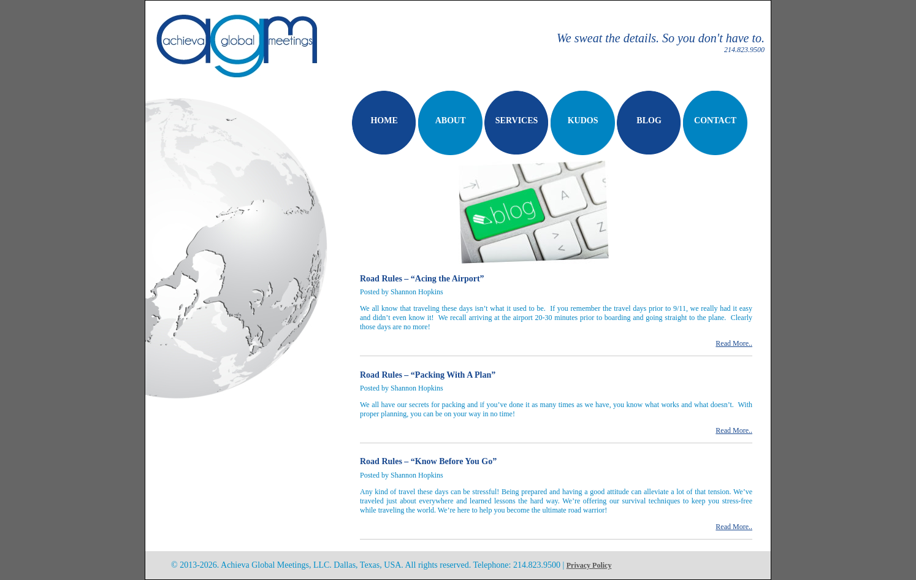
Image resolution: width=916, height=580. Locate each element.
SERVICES (516, 120)
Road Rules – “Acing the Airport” (422, 278)
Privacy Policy (589, 565)
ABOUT (450, 120)
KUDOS (583, 120)
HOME (383, 120)
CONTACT (715, 120)
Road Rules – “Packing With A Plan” (427, 375)
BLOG (648, 120)
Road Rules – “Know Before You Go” (428, 461)
